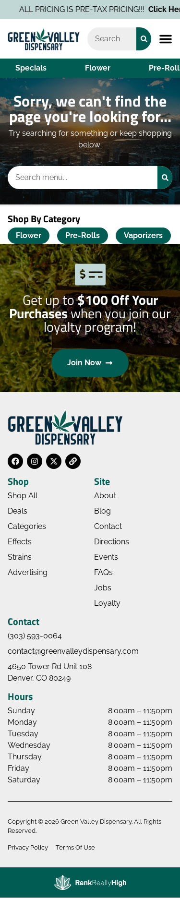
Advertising (28, 572)
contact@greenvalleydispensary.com (73, 651)
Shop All (22, 495)
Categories (27, 526)
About (105, 495)
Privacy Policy (28, 847)
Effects (20, 541)
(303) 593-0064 (35, 635)
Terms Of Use (75, 847)
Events (106, 557)
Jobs (102, 587)
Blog (102, 511)
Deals (17, 511)
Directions (111, 541)
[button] (165, 39)
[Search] (143, 38)
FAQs (103, 572)
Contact (108, 526)
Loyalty (107, 603)
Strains (20, 557)
